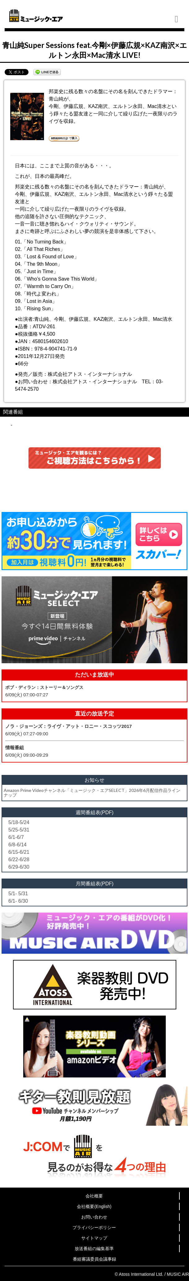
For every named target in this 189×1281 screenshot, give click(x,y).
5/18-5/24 (18, 822)
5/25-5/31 (18, 829)
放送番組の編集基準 (94, 1248)
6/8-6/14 (17, 844)
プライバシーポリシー (94, 1227)
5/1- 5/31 (18, 893)
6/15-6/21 (18, 852)
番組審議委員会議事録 (94, 1259)
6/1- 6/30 (18, 901)
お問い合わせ (94, 1216)
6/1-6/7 (16, 837)
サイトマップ (94, 1238)
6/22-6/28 (18, 859)
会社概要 (94, 1195)
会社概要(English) (94, 1206)
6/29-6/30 (18, 867)
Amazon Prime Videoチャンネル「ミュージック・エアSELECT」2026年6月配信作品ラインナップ (92, 792)
